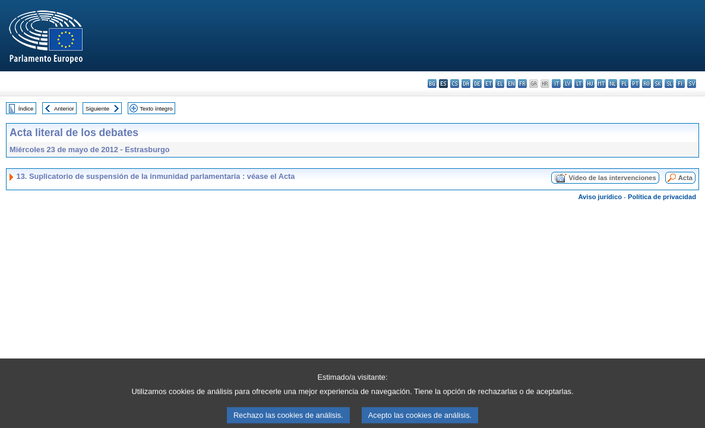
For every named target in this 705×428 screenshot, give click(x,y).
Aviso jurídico (600, 196)
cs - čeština (454, 83)
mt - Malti (601, 83)
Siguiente (97, 108)
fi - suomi (680, 83)
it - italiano (556, 83)
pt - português (635, 83)
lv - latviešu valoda (567, 83)
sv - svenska (691, 83)
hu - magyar (590, 83)
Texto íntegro (156, 108)
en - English (511, 83)
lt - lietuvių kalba (578, 83)
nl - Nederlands (612, 83)
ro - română (646, 83)
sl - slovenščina (669, 83)
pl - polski (623, 83)
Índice (26, 108)
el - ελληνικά (499, 83)
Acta (685, 177)
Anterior (64, 108)
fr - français (522, 83)
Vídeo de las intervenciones (612, 177)
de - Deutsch (477, 83)
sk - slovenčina (657, 83)
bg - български (432, 83)
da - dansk (465, 83)
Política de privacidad (662, 196)
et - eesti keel (488, 83)
